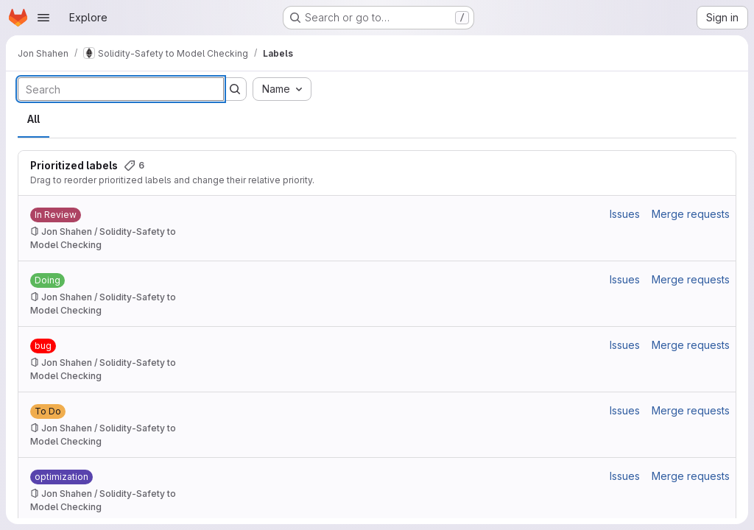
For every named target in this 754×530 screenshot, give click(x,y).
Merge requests (691, 214)
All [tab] (33, 119)
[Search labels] (121, 89)
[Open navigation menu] (43, 17)
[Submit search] (235, 89)
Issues (625, 214)
